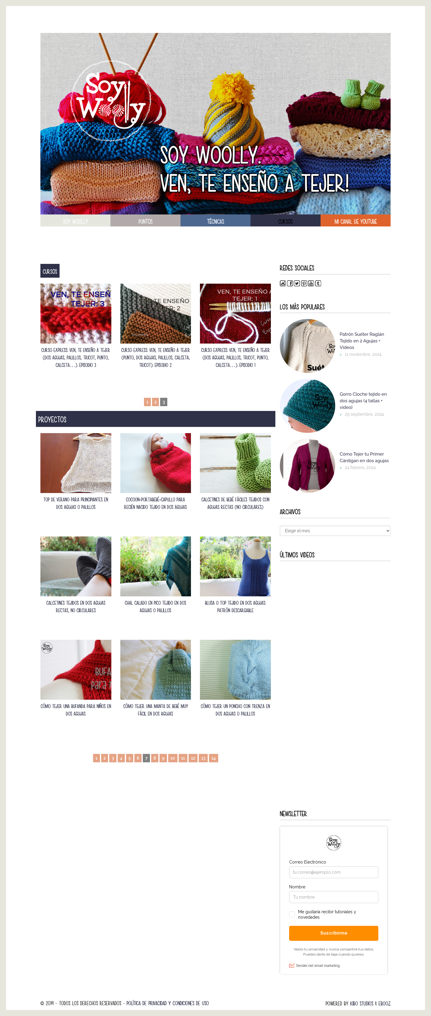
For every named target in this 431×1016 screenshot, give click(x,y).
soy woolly (75, 222)
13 (203, 758)
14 (213, 758)
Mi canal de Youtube (356, 222)
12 (193, 758)
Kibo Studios (361, 1003)
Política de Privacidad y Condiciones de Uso (168, 1003)
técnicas (215, 222)
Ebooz (385, 1003)
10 (173, 758)
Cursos (285, 222)
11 (183, 758)
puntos (146, 222)
